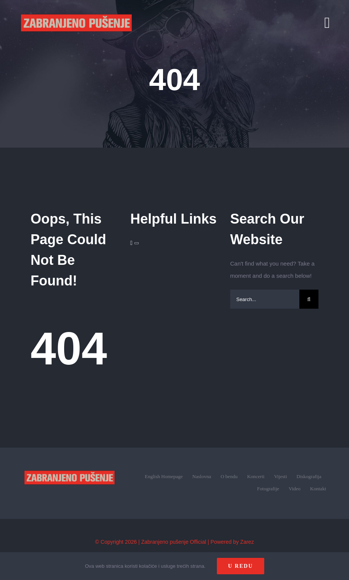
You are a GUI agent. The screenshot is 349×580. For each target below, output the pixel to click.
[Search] (308, 299)
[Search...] (264, 299)
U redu (240, 566)
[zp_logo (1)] (69, 462)
